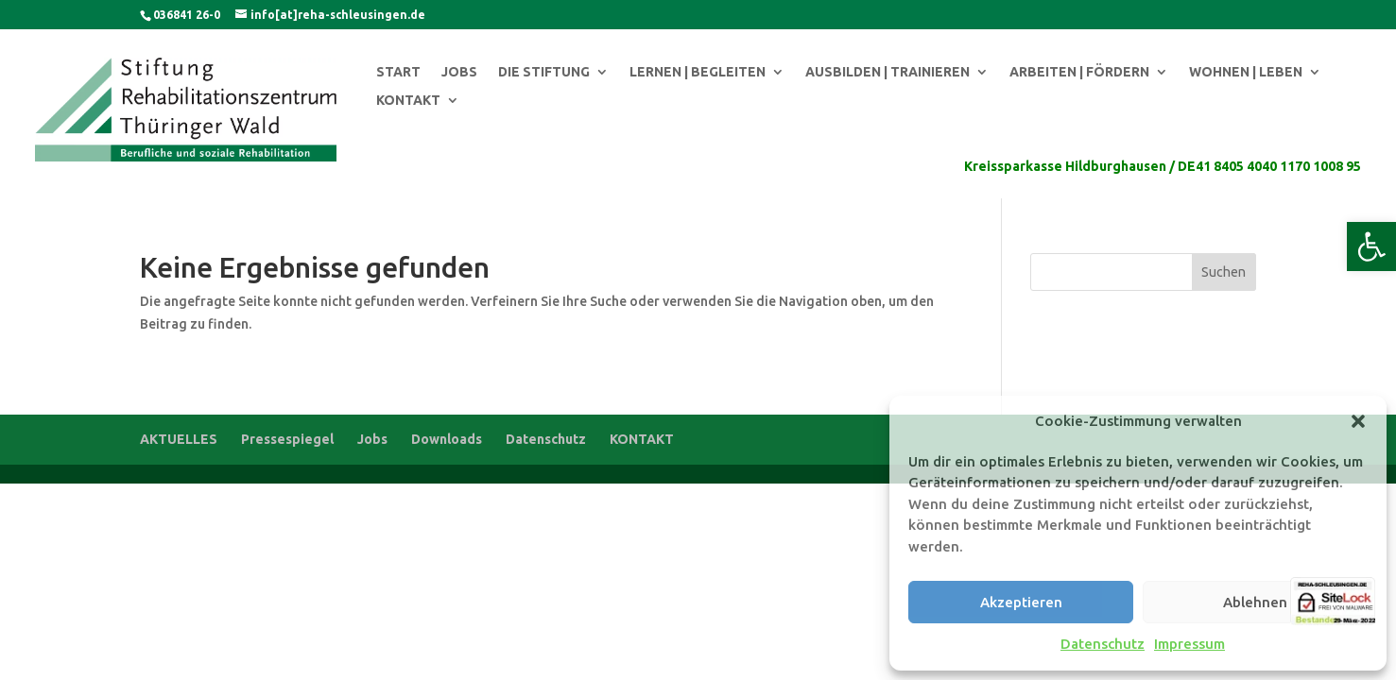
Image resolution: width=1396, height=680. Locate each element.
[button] (1371, 246)
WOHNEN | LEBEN (1245, 72)
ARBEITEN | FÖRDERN (1079, 72)
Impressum (1189, 644)
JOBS (459, 72)
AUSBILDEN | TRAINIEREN (887, 72)
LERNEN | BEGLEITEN (697, 72)
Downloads (446, 439)
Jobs (372, 439)
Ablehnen (1255, 602)
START (398, 72)
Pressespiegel (287, 439)
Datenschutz (1102, 644)
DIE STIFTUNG (544, 72)
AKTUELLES (178, 439)
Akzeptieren (1021, 602)
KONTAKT (408, 101)
